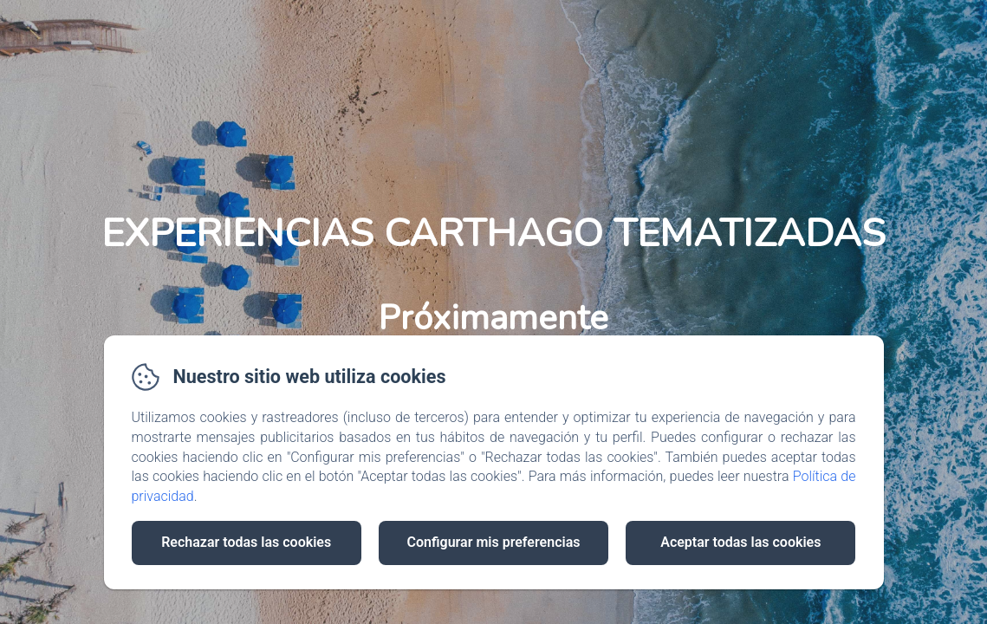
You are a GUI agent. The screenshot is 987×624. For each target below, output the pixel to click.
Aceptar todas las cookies (740, 542)
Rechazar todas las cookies (246, 542)
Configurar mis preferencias (494, 542)
